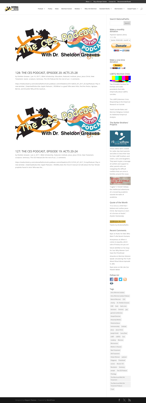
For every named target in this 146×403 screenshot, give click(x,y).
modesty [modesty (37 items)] (113, 340)
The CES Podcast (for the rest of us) (56, 79)
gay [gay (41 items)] (127, 309)
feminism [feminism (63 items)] (113, 309)
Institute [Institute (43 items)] (124, 326)
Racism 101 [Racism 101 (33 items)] (120, 364)
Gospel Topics (131, 9)
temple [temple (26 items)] (113, 370)
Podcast (40, 9)
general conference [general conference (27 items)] (116, 313)
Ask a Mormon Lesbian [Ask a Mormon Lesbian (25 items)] (117, 292)
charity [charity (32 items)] (113, 303)
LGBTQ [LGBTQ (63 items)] (118, 337)
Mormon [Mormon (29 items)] (120, 340)
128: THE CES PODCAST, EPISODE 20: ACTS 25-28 (46, 73)
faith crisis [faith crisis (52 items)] (123, 306)
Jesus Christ (86, 76)
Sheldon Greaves (23, 76)
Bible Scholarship (48, 76)
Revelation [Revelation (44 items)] (114, 367)
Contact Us (112, 1)
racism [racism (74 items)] (113, 364)
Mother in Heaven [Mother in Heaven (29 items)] (116, 347)
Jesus (79, 76)
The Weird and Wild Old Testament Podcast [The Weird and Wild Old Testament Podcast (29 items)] (118, 384)
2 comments (61, 158)
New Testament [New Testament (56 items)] (115, 350)
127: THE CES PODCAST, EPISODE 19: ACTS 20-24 (46, 151)
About (88, 1)
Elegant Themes (30, 400)
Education (58, 76)
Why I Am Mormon (91, 9)
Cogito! (112, 187)
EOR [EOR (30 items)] (112, 306)
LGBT (118, 156)
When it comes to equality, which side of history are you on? (119, 242)
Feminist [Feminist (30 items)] (120, 309)
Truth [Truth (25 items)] (112, 389)
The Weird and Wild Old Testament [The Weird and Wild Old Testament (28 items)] (118, 378)
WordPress (51, 400)
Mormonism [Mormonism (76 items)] (114, 343)
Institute (73, 76)
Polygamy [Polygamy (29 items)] (113, 360)
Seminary (39, 79)
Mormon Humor (66, 9)
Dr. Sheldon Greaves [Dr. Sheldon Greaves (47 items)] (123, 303)
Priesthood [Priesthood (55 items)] (122, 360)
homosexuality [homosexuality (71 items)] (115, 326)
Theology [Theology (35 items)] (113, 374)
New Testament (87, 155)
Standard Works (104, 9)
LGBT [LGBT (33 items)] (112, 337)
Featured (66, 76)
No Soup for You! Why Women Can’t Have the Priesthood (119, 250)
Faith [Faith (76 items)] (116, 306)
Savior (26, 79)
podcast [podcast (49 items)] (124, 357)
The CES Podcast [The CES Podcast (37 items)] (122, 370)
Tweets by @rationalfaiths (119, 225)
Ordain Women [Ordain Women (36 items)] (115, 357)
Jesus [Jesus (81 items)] (112, 330)
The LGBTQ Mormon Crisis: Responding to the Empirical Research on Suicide (120, 101)
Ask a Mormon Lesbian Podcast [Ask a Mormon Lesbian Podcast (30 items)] (120, 296)
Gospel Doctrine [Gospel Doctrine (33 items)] (115, 316)
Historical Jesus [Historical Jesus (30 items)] (115, 323)
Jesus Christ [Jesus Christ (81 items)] (119, 330)
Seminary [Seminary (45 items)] (122, 367)
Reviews (77, 9)
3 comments (75, 79)
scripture (32, 79)
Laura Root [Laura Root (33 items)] (124, 333)
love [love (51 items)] (123, 337)
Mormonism (118, 9)
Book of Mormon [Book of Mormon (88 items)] (116, 299)
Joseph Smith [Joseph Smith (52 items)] (114, 333)
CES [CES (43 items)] (124, 299)
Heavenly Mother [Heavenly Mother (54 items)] (116, 320)
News (57, 9)
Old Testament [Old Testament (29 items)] (115, 353)
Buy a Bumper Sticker (100, 1)
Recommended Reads (124, 1)
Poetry (50, 9)
